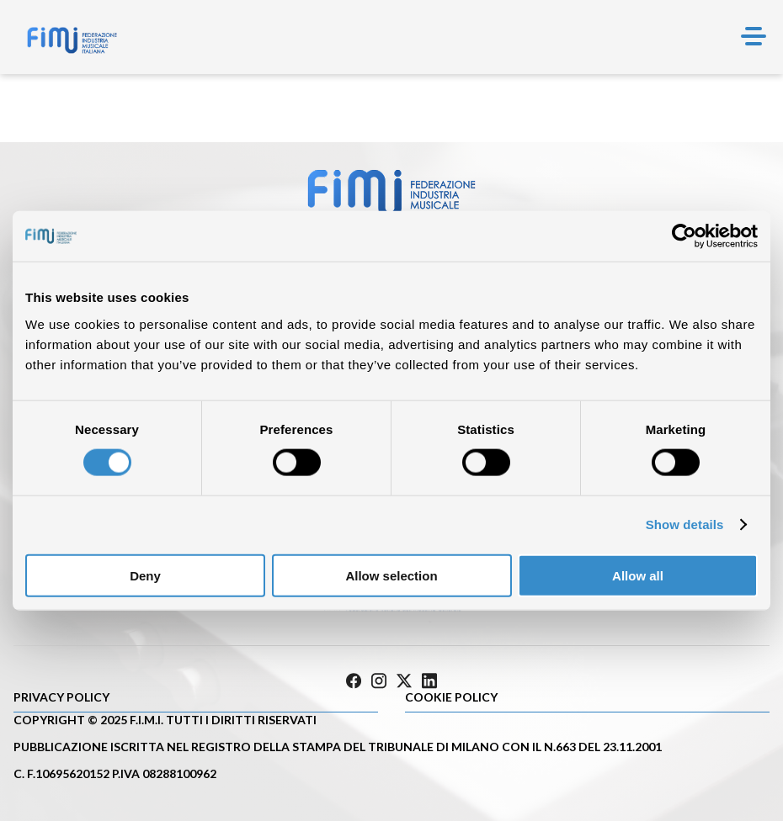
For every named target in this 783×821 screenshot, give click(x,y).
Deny (145, 575)
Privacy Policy (61, 697)
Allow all (637, 575)
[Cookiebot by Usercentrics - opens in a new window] (684, 236)
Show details (685, 524)
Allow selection (391, 575)
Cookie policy (451, 697)
